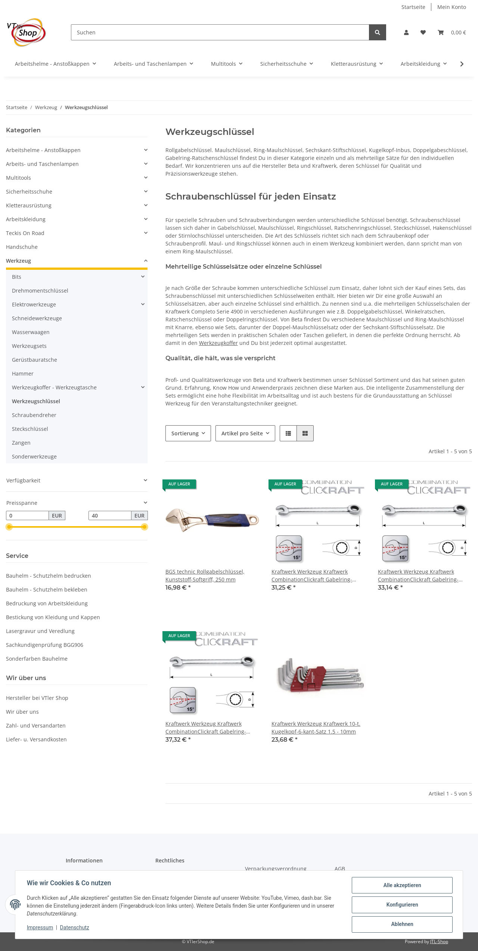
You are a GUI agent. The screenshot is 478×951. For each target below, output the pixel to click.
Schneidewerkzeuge (37, 318)
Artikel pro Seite (242, 433)
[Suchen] (220, 32)
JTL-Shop (439, 941)
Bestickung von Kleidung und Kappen (53, 617)
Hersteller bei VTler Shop (37, 697)
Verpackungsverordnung (276, 868)
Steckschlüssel (30, 428)
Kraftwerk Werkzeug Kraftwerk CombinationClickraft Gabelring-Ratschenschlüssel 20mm (311, 575)
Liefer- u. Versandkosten (36, 739)
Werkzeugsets (29, 345)
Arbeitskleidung (26, 219)
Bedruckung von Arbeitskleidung (47, 603)
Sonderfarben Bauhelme (37, 658)
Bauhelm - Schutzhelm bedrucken (48, 575)
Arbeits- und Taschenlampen (42, 163)
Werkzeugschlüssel (36, 401)
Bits (16, 276)
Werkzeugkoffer (218, 342)
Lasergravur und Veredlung (40, 630)
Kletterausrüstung (29, 205)
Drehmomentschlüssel (40, 290)
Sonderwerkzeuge (34, 456)
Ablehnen (402, 924)
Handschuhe (22, 246)
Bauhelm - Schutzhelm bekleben (46, 589)
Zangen (21, 442)
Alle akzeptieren (401, 886)
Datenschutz (75, 928)
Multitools (18, 177)
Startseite (413, 6)
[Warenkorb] (452, 32)
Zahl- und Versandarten (36, 725)
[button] (406, 32)
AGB (340, 868)
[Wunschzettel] (423, 32)
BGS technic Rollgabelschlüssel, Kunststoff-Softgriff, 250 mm (205, 575)
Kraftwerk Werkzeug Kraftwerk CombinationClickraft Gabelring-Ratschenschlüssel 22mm (418, 575)
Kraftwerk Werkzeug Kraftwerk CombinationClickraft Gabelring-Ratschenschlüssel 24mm (205, 727)
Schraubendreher (34, 415)
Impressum (40, 928)
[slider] (9, 527)
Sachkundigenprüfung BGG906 (44, 644)
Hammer (23, 373)
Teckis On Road (25, 233)
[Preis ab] (27, 516)
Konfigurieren (402, 905)
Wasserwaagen (31, 332)
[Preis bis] (110, 516)
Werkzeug (18, 260)
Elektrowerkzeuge (34, 304)
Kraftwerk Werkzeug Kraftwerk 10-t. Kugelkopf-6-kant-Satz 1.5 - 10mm (315, 727)
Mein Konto (451, 6)
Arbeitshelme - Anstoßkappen (43, 150)
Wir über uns (22, 711)
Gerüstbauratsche (34, 359)
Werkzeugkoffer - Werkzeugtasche (54, 387)
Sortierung (185, 433)
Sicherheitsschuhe (29, 191)
